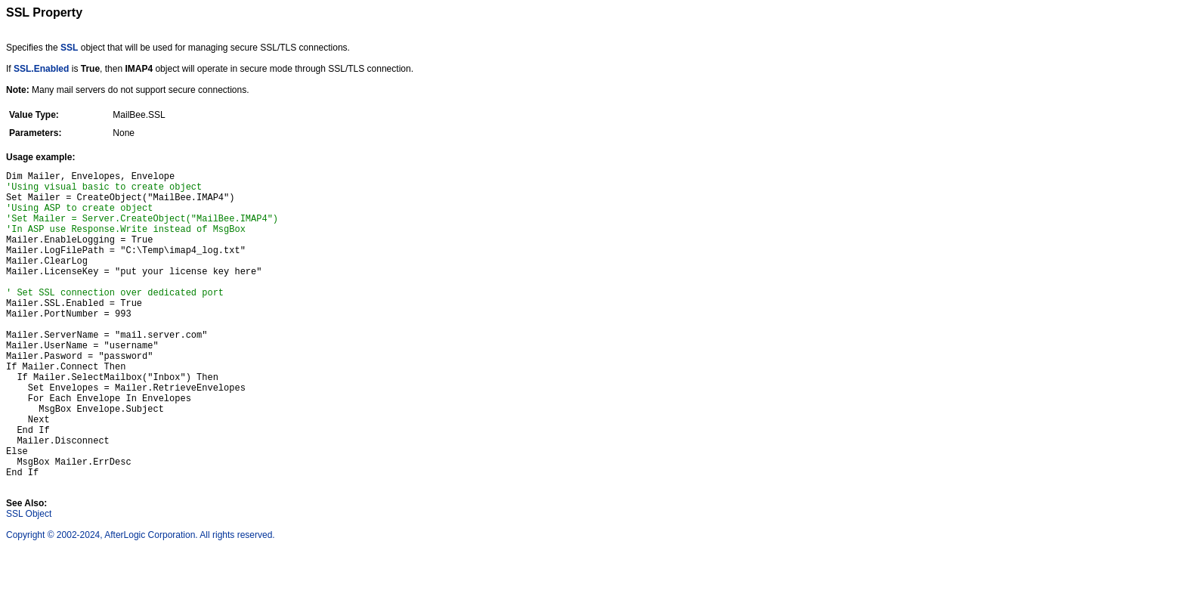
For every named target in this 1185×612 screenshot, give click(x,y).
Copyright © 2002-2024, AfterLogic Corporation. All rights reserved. (140, 600)
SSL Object (28, 579)
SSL (69, 47)
